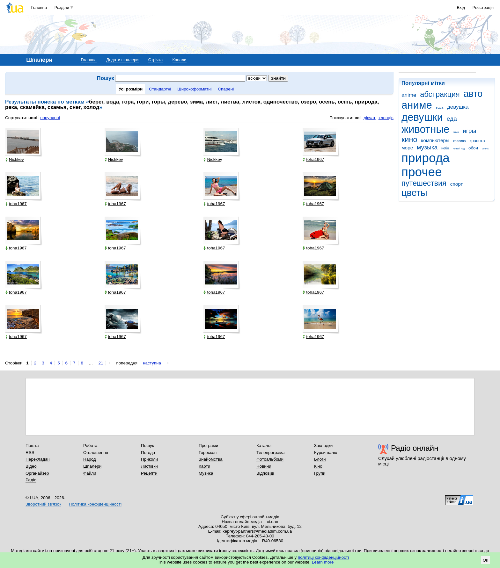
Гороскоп (208, 452)
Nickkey (14, 159)
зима (456, 132)
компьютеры (435, 140)
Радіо (31, 480)
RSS (30, 452)
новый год (459, 148)
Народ (89, 459)
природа (425, 158)
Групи (319, 473)
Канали (180, 59)
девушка (458, 107)
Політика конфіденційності (95, 504)
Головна (39, 7)
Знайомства (211, 459)
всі (358, 117)
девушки (422, 117)
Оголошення (95, 452)
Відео (31, 466)
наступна (152, 363)
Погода (148, 452)
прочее (421, 172)
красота (477, 140)
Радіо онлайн (414, 448)
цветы (414, 193)
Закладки (323, 445)
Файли (89, 473)
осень (485, 148)
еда (452, 118)
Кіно (318, 466)
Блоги (320, 459)
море (407, 147)
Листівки (149, 466)
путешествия (423, 183)
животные (425, 129)
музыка (427, 147)
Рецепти (149, 473)
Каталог (264, 445)
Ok (485, 560)
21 (101, 363)
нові (32, 117)
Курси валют (326, 452)
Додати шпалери (122, 59)
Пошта (32, 445)
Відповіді (265, 473)
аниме (416, 105)
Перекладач (37, 459)
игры (469, 130)
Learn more (323, 562)
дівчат (370, 117)
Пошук (147, 445)
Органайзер (37, 473)
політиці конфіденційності (323, 557)
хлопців (386, 117)
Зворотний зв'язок (43, 504)
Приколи (149, 459)
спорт (456, 184)
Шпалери (92, 466)
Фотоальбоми (269, 459)
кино (409, 139)
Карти (204, 466)
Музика (206, 473)
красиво (459, 141)
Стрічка (155, 59)
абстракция (440, 94)
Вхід (461, 7)
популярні (50, 117)
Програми (208, 445)
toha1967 (313, 159)
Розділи (62, 7)
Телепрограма (270, 452)
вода (440, 107)
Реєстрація (483, 7)
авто (473, 94)
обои (473, 148)
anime (408, 95)
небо (445, 148)
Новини (263, 466)
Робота (90, 445)
